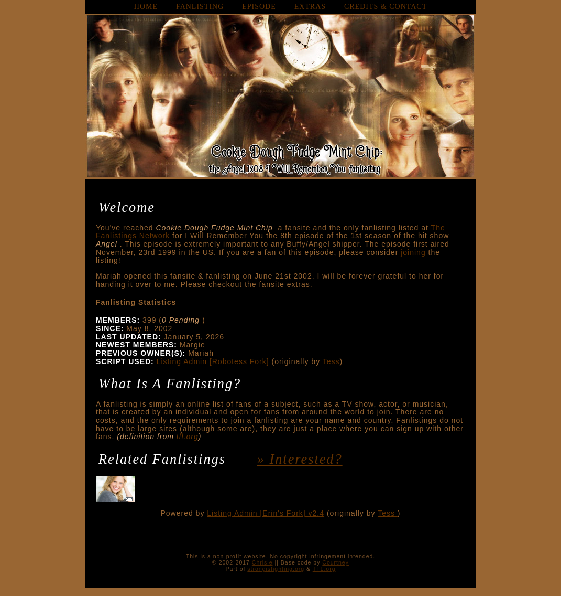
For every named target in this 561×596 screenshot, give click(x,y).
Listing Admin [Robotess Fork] (213, 361)
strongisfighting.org (275, 569)
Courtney (335, 562)
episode (259, 6)
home (146, 6)
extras (310, 6)
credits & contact (385, 6)
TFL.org (324, 569)
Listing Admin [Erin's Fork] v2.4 (265, 513)
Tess (331, 361)
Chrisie (262, 562)
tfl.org (188, 436)
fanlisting (200, 6)
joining (413, 252)
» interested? (300, 459)
